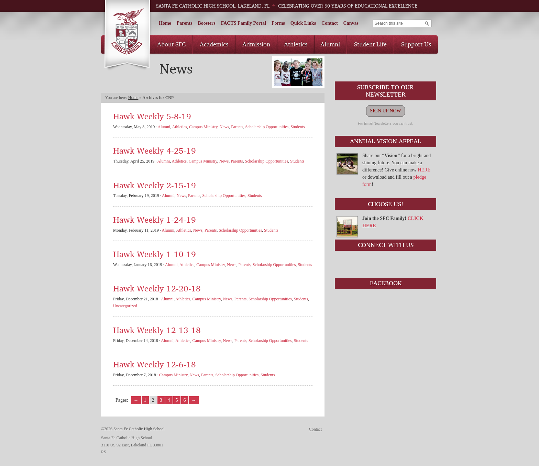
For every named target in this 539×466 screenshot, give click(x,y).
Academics (214, 44)
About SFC (171, 44)
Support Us (416, 44)
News (224, 126)
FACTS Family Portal (243, 23)
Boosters (206, 23)
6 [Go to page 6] (185, 400)
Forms (278, 23)
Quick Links (303, 23)
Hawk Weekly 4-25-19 (154, 150)
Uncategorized (125, 305)
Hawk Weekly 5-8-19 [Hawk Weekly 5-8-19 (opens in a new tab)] (152, 116)
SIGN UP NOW (385, 110)
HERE (424, 170)
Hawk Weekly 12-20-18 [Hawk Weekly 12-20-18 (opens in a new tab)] (157, 288)
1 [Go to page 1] (145, 400)
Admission (256, 44)
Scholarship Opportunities (266, 126)
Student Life (370, 44)
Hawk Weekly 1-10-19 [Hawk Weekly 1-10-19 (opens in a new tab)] (154, 254)
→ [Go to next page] (193, 400)
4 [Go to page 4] (169, 400)
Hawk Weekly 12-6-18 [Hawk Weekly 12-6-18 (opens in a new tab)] (154, 364)
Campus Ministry (203, 126)
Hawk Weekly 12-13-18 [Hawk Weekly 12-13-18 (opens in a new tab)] (157, 329)
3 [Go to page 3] (161, 400)
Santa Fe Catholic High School (127, 35)
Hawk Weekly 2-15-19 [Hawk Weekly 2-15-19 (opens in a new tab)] (154, 185)
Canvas (351, 23)
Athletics (295, 44)
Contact (329, 23)
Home (165, 23)
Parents (184, 23)
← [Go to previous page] (136, 400)
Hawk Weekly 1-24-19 (154, 219)
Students (297, 126)
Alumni (330, 44)
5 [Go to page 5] (177, 400)
